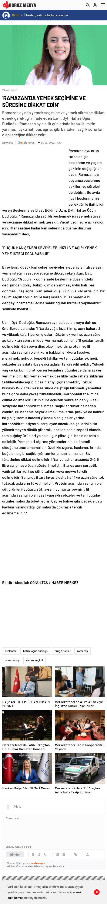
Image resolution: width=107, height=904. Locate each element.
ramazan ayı (12, 660)
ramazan (82, 651)
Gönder (15, 854)
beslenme (11, 651)
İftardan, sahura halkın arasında (46, 15)
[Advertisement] (34, 175)
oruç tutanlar (63, 651)
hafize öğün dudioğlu (35, 651)
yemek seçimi (34, 660)
